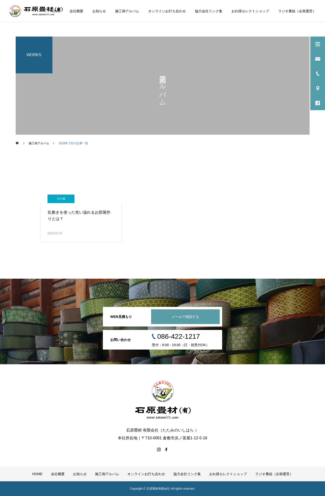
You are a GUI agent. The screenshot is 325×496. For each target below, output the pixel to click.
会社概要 (76, 11)
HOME (55, 11)
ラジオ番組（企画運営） (297, 11)
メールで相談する (185, 317)
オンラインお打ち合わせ (167, 11)
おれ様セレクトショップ (250, 11)
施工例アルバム (127, 11)
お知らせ (99, 11)
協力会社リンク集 (208, 11)
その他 (61, 198)
